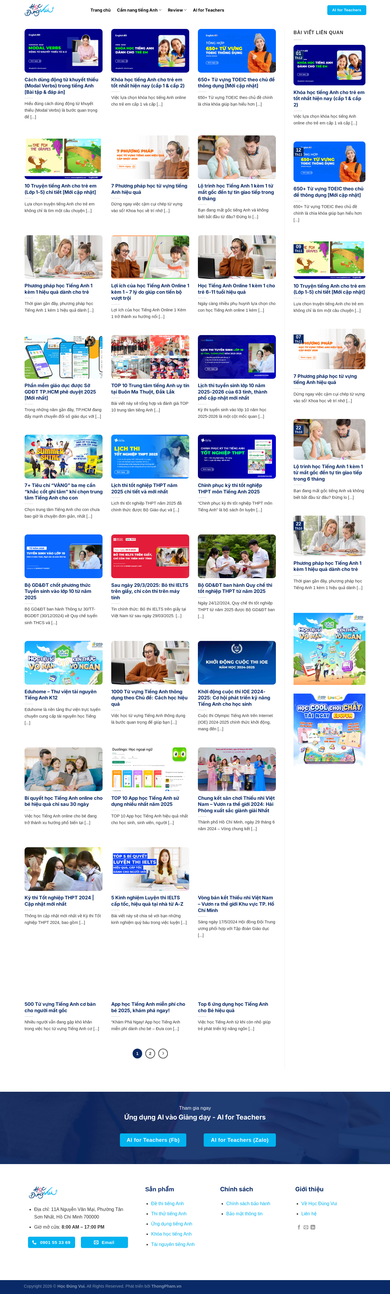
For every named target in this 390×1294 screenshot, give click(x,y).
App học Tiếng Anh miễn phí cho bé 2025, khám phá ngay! (148, 1007)
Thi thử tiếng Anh (168, 1213)
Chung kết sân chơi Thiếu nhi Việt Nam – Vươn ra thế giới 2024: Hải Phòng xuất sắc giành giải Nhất (236, 804)
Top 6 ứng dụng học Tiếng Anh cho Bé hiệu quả (233, 1007)
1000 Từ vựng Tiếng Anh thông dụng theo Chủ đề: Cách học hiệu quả (149, 698)
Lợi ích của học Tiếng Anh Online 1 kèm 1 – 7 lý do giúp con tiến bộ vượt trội (150, 292)
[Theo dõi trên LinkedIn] (313, 1227)
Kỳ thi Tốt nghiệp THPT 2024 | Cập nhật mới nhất (59, 901)
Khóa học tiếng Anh (171, 1233)
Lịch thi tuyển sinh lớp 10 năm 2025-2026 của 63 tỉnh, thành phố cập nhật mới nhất (232, 392)
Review (177, 10)
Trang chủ (100, 10)
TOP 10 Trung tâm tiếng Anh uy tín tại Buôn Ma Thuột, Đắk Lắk (150, 389)
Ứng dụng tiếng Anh (171, 1223)
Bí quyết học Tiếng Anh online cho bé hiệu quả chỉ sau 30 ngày (64, 801)
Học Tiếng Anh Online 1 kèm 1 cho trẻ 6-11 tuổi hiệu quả (236, 289)
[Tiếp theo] (163, 1053)
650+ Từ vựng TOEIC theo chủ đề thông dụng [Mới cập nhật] (236, 83)
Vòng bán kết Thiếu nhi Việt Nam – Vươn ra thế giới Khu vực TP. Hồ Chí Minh (236, 904)
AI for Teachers (208, 10)
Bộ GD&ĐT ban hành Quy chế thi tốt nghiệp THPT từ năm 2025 (235, 588)
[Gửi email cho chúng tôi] (306, 1227)
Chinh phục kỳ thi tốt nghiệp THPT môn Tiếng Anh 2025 (230, 488)
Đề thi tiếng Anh (167, 1203)
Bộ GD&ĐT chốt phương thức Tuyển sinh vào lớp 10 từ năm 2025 (58, 591)
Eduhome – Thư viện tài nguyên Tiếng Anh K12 (60, 695)
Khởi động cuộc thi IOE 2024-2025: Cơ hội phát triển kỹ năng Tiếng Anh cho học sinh (234, 698)
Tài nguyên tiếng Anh (172, 1244)
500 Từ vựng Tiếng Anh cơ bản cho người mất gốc (60, 1007)
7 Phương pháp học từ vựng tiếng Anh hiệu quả (149, 189)
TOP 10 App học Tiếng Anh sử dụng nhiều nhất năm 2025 (145, 801)
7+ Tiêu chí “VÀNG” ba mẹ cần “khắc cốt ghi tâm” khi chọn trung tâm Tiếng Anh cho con (64, 491)
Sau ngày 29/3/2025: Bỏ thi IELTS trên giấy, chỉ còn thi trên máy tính (149, 591)
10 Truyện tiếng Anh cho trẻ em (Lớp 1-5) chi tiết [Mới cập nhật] (60, 189)
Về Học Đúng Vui (319, 1203)
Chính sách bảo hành (248, 1203)
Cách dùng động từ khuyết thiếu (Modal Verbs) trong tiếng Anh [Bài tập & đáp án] (61, 86)
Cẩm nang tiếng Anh (139, 10)
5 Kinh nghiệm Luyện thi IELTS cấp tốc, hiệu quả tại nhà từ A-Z (147, 901)
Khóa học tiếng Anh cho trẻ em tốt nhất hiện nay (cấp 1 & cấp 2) (148, 83)
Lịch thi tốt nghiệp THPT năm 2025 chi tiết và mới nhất (144, 488)
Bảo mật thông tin (244, 1213)
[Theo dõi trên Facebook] (299, 1227)
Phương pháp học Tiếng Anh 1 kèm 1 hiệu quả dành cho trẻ (58, 289)
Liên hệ (309, 1213)
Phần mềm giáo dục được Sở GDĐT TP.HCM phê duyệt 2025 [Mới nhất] (60, 392)
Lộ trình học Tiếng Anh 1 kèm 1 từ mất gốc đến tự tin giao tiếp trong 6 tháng (236, 192)
